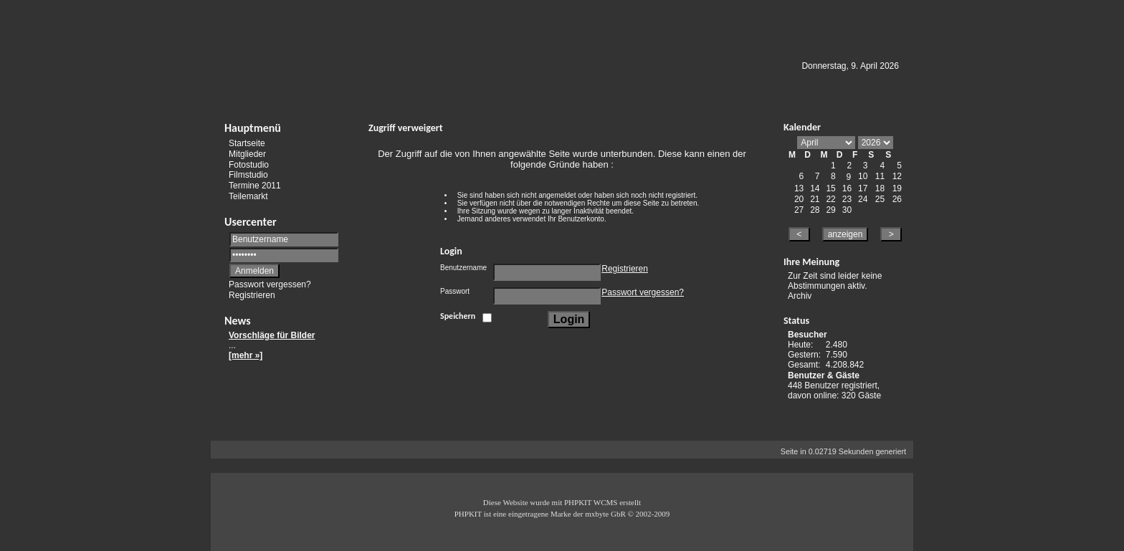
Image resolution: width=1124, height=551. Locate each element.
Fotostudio (249, 164)
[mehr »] (245, 355)
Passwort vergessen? (270, 284)
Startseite (247, 143)
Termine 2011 (255, 186)
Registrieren (252, 295)
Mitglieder (247, 154)
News (237, 320)
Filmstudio (248, 175)
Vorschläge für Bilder (272, 335)
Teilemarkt (248, 196)
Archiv (799, 296)
